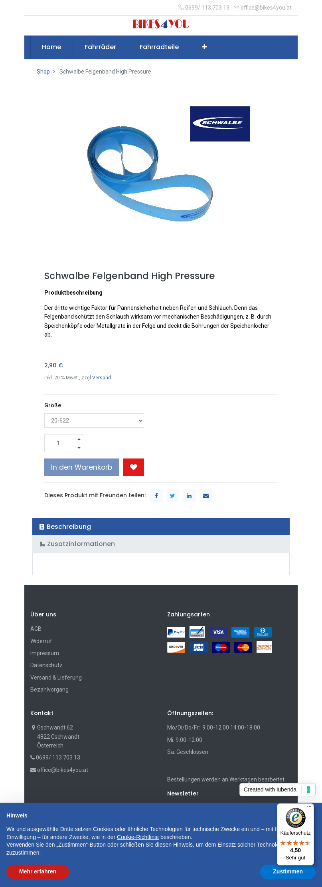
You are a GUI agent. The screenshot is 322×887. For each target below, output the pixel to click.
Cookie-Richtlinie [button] (138, 837)
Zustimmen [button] (288, 871)
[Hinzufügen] (79, 439)
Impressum (44, 653)
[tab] (161, 526)
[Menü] (309, 808)
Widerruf (41, 641)
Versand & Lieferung (56, 677)
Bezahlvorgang (49, 689)
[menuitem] (52, 47)
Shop (43, 71)
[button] (204, 47)
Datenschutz (46, 665)
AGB (35, 629)
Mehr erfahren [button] (37, 871)
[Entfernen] (79, 447)
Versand (101, 378)
